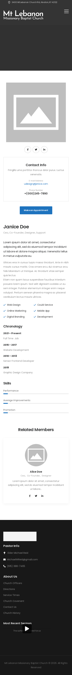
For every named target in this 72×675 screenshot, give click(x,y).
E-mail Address (36, 181)
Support (41, 232)
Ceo (5, 232)
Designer (30, 232)
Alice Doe (36, 472)
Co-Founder (16, 232)
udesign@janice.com (36, 184)
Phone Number (36, 190)
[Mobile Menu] (66, 11)
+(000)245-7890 (35, 193)
